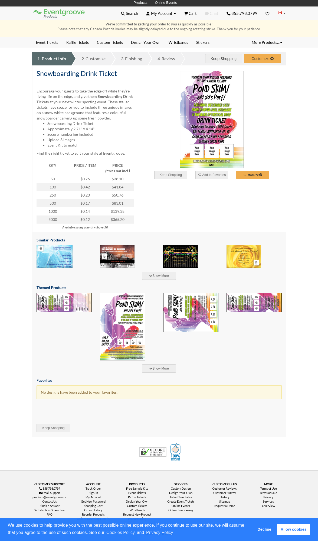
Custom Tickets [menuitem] (110, 42)
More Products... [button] (267, 42)
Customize (93, 58)
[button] (176, 533)
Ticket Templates (181, 497)
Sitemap (224, 501)
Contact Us (49, 501)
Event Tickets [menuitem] (47, 42)
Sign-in (93, 492)
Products (140, 3)
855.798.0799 (242, 13)
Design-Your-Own (180, 492)
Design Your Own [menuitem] (145, 42)
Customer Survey (224, 492)
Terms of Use (268, 488)
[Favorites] (267, 13)
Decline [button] (264, 529)
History (225, 497)
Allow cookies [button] (294, 529)
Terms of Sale (268, 492)
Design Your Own (137, 501)
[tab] (159, 276)
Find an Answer (50, 505)
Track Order (93, 488)
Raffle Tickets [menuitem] (77, 42)
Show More (159, 276)
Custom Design (181, 488)
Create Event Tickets (181, 501)
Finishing (131, 58)
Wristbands (137, 510)
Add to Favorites (212, 175)
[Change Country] (282, 13)
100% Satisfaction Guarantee (176, 452)
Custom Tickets (137, 505)
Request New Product (137, 514)
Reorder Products (93, 514)
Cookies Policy (120, 532)
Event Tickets (137, 492)
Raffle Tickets (137, 497)
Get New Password (93, 501)
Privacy (268, 497)
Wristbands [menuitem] (178, 42)
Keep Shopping (224, 59)
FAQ (50, 514)
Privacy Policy (159, 532)
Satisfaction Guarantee (49, 510)
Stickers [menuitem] (202, 42)
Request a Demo (224, 505)
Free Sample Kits (137, 488)
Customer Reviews (224, 488)
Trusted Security (153, 452)
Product (51, 58)
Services (268, 501)
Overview (268, 505)
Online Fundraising (180, 510)
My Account (93, 497)
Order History (93, 510)
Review (166, 58)
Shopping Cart (93, 505)
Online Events (166, 3)
